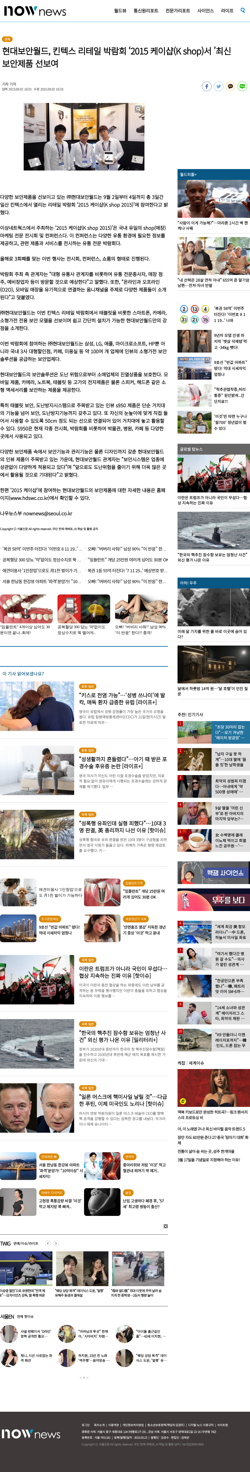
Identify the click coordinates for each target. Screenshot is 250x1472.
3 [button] (87, 1378)
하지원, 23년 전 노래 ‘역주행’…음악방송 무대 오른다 (93, 1360)
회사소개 (99, 1425)
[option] (80, 1276)
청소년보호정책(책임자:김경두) (166, 1425)
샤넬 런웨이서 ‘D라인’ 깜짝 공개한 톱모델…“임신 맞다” (36, 1336)
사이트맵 (222, 1425)
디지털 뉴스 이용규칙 (201, 1425)
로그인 (86, 1425)
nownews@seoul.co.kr (47, 513)
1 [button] (81, 1378)
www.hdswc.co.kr (29, 497)
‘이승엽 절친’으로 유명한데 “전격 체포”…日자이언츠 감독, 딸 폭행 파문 (78, 1293)
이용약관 (113, 1425)
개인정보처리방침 (133, 1425)
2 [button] (84, 1378)
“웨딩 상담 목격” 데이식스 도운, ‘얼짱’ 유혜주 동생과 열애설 (135, 1293)
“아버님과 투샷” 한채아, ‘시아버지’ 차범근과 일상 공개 (93, 1336)
